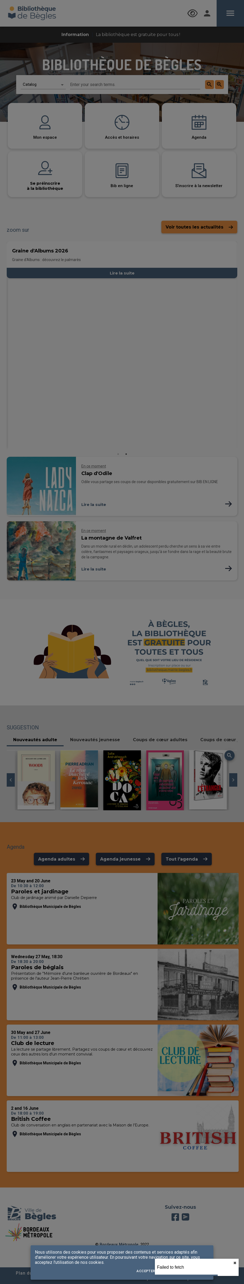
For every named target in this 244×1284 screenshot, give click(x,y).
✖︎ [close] (234, 1263)
